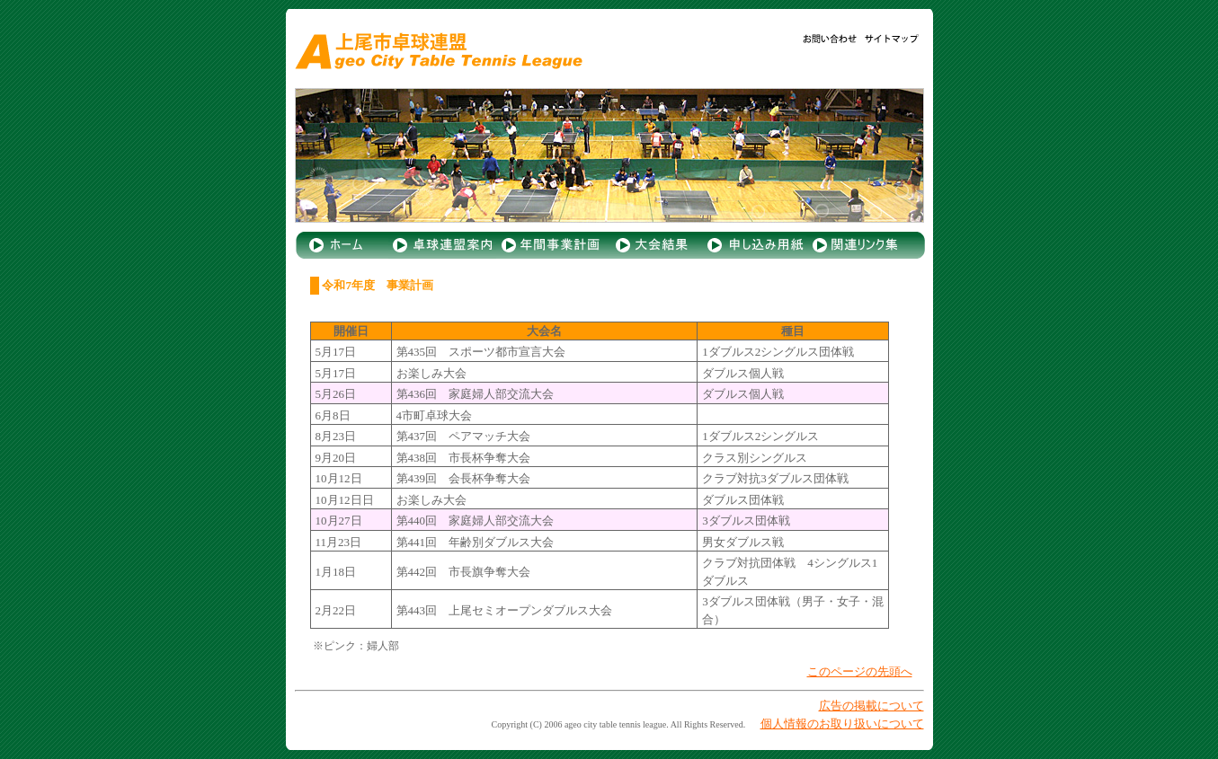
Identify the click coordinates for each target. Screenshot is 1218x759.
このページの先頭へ (859, 671)
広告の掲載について (871, 705)
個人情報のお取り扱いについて (842, 723)
